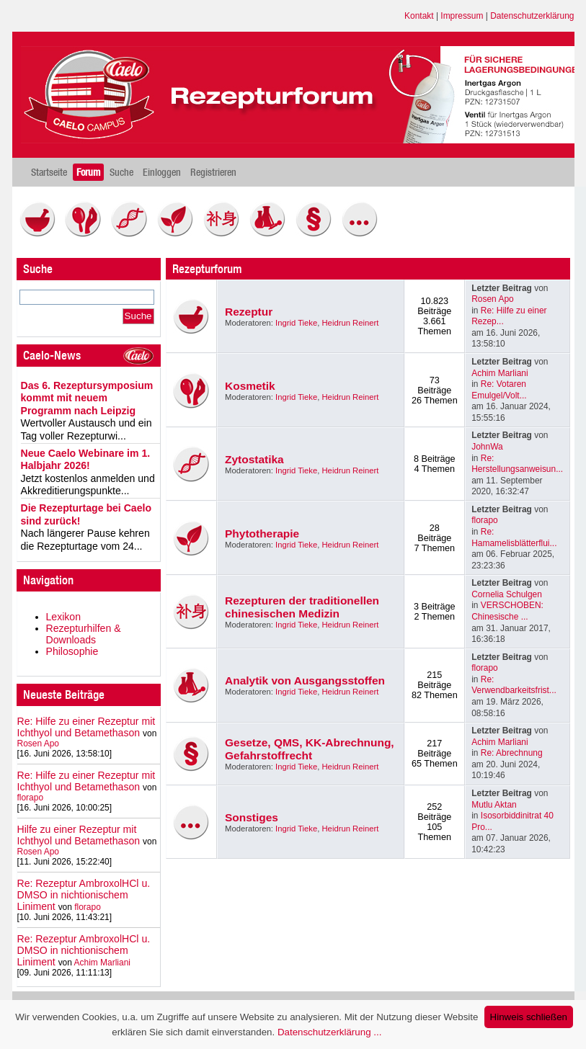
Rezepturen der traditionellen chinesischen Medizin (302, 607)
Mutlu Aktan (493, 805)
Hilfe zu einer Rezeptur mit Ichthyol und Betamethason (79, 835)
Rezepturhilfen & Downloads (83, 634)
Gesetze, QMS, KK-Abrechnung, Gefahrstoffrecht (309, 749)
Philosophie (72, 651)
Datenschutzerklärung (532, 16)
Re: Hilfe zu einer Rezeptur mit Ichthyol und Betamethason (86, 726)
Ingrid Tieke (296, 322)
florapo (30, 798)
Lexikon (63, 616)
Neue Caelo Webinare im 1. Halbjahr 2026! (86, 459)
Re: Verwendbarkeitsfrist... (513, 685)
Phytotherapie (262, 533)
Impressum (461, 16)
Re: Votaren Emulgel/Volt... (498, 390)
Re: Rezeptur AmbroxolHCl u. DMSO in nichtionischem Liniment (84, 895)
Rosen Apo (38, 743)
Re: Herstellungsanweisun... (517, 464)
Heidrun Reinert (350, 322)
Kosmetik (250, 386)
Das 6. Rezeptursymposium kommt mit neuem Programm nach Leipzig (87, 398)
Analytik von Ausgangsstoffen (305, 680)
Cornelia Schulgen (506, 594)
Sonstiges (251, 817)
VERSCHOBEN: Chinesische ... (507, 611)
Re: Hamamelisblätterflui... (513, 537)
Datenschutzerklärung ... (329, 1032)
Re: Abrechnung (512, 753)
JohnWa (486, 447)
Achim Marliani (102, 963)
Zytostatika (254, 459)
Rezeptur (248, 311)
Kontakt (419, 16)
